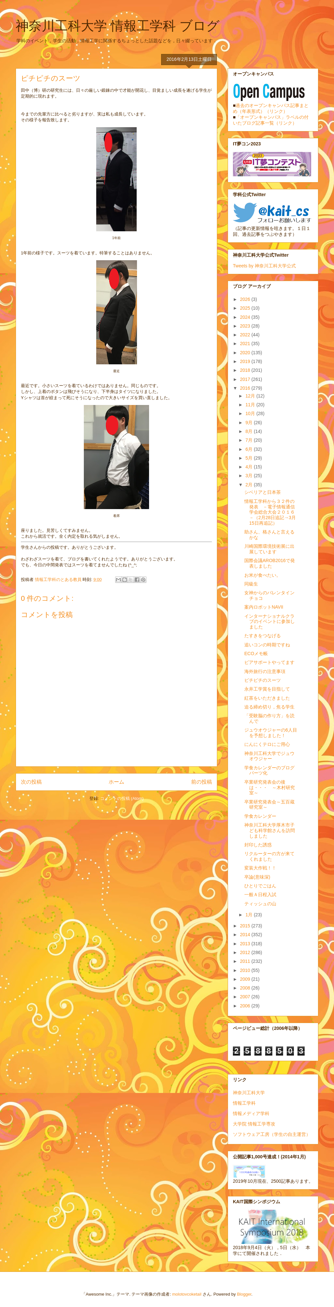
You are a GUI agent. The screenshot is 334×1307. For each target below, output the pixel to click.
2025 (245, 308)
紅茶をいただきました (267, 698)
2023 (245, 326)
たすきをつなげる (262, 635)
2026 (245, 299)
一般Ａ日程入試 (260, 894)
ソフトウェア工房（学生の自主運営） (272, 1134)
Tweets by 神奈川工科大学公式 (264, 265)
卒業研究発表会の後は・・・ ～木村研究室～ (269, 787)
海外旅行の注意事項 (264, 671)
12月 (250, 395)
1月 (249, 914)
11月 (250, 404)
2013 (245, 943)
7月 (249, 440)
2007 (245, 996)
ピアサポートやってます (269, 662)
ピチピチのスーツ (262, 680)
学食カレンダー (260, 816)
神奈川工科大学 (249, 1092)
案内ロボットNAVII (263, 607)
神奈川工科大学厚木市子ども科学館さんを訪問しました (269, 830)
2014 (245, 934)
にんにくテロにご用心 (267, 744)
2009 (245, 979)
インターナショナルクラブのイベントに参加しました (269, 621)
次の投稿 (31, 782)
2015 (245, 925)
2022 (245, 334)
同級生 (251, 583)
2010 (245, 970)
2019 (245, 361)
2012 (245, 952)
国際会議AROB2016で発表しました (269, 563)
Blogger (244, 1294)
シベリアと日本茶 (262, 492)
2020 (245, 352)
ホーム (116, 782)
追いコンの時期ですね (267, 644)
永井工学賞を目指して (267, 689)
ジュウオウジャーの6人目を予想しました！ (270, 732)
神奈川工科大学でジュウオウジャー (269, 756)
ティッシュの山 (260, 903)
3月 (249, 475)
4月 (249, 466)
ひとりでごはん (260, 885)
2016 (245, 388)
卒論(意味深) (257, 877)
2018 (245, 370)
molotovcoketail (187, 1294)
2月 (249, 484)
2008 (245, 987)
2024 (245, 317)
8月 (249, 431)
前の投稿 (201, 782)
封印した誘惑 (258, 844)
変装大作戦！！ (260, 867)
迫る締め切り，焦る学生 (269, 706)
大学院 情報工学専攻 (254, 1123)
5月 (249, 458)
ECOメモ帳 (256, 653)
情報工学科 (244, 1103)
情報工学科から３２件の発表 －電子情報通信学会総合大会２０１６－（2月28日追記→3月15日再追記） (270, 512)
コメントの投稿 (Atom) (122, 798)
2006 (245, 1005)
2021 (245, 343)
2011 (245, 961)
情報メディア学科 (251, 1113)
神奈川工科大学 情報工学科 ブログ (118, 26)
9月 (249, 422)
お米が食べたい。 (262, 575)
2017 (245, 379)
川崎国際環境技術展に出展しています (269, 549)
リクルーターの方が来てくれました (269, 856)
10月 (250, 413)
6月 (249, 449)
